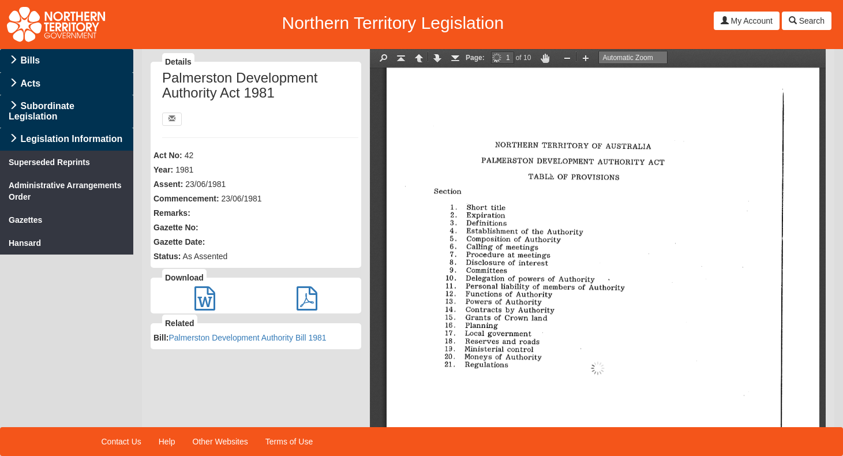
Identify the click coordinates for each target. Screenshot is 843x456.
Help (167, 441)
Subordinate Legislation (41, 111)
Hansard (25, 243)
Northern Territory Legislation (393, 22)
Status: (167, 256)
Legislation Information (71, 139)
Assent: (168, 184)
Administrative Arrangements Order (65, 191)
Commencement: (186, 198)
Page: (475, 58)
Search (807, 20)
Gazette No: (175, 227)
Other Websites (220, 441)
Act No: (167, 155)
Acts (30, 83)
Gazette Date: (179, 241)
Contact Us (121, 441)
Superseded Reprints (49, 162)
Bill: (160, 337)
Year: (163, 169)
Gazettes (25, 220)
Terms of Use (289, 441)
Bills (30, 60)
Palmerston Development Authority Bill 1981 (247, 337)
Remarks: (171, 213)
